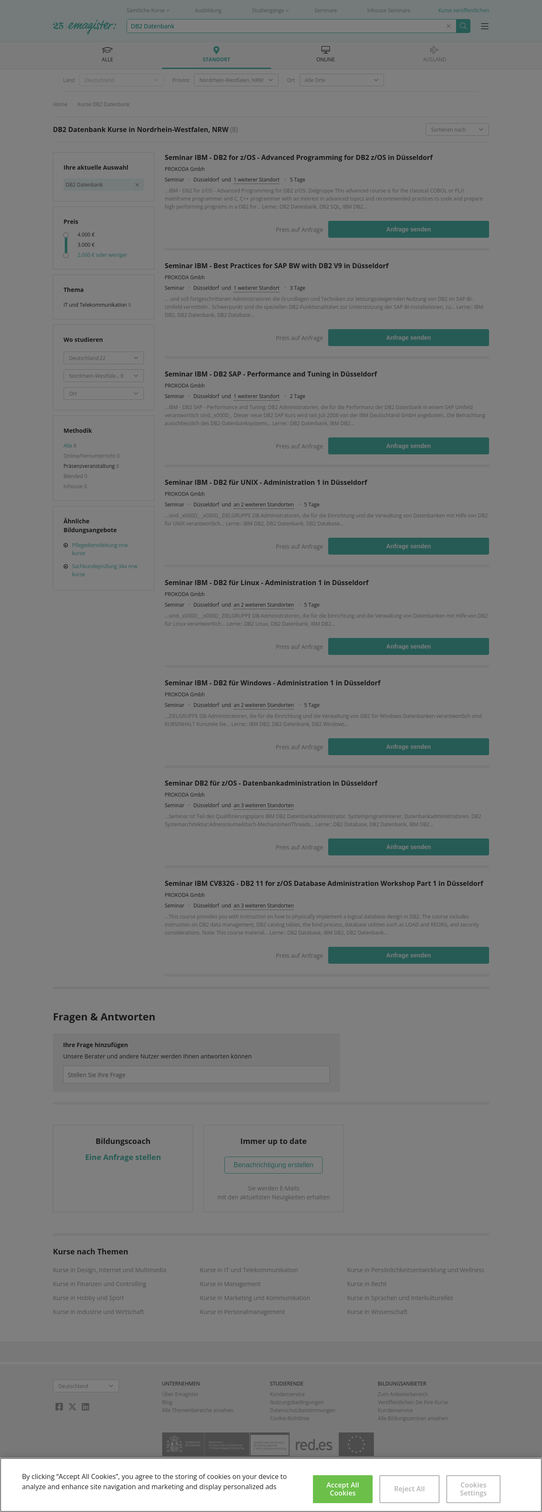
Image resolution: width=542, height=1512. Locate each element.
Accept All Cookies (342, 1489)
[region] (271, 1485)
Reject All (409, 1488)
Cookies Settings (473, 1489)
